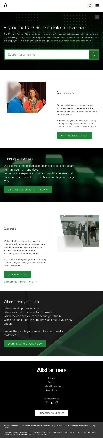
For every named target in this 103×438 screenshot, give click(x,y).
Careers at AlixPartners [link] (21, 281)
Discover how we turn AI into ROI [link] (28, 189)
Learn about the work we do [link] (25, 343)
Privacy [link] (51, 378)
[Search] (93, 54)
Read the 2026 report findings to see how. (69, 41)
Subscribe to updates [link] (51, 412)
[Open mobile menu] (97, 5)
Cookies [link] (51, 382)
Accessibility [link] (51, 390)
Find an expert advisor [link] (74, 135)
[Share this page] (97, 17)
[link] (5, 5)
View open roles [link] (17, 274)
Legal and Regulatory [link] (51, 386)
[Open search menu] (90, 5)
